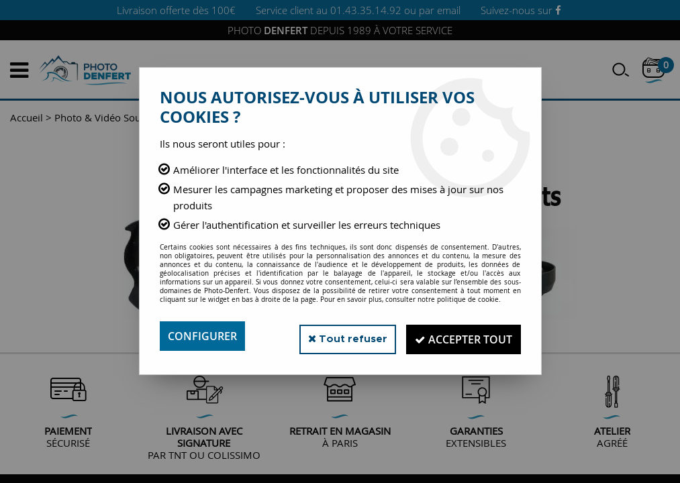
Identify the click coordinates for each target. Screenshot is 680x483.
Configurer (202, 336)
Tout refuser (339, 335)
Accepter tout (460, 336)
